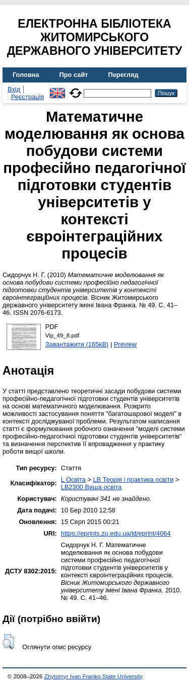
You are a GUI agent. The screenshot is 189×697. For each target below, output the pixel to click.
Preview (125, 344)
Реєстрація (27, 97)
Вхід (14, 89)
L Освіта (73, 479)
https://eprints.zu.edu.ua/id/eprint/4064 (116, 533)
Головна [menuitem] (26, 74)
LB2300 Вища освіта (91, 487)
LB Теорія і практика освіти (133, 479)
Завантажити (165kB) (77, 344)
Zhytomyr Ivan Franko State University (93, 676)
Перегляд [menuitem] (123, 74)
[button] (8, 641)
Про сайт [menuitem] (73, 74)
